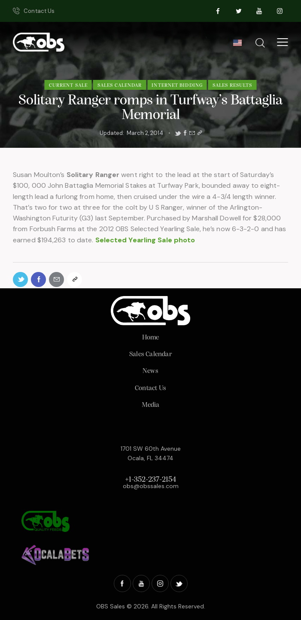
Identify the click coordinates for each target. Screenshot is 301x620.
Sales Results (232, 85)
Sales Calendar (119, 85)
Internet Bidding (177, 85)
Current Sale (68, 85)
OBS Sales (110, 606)
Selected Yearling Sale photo (145, 239)
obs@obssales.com (151, 486)
